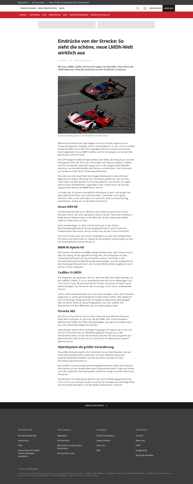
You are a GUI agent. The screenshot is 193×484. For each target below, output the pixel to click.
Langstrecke (141, 450)
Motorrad (140, 440)
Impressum (23, 440)
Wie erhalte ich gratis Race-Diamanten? (69, 447)
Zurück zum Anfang (96, 405)
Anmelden (169, 8)
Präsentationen (28, 8)
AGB (20, 445)
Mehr (61, 8)
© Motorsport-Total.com (83, 60)
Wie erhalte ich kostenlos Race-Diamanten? (69, 2)
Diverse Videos (103, 440)
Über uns (100, 445)
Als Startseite (38, 2)
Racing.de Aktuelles (145, 455)
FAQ (98, 450)
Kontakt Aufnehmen (27, 435)
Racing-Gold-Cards (65, 453)
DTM (138, 445)
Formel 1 (140, 435)
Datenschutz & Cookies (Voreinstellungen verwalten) (29, 453)
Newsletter (23, 2)
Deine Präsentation (47, 8)
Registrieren (155, 8)
